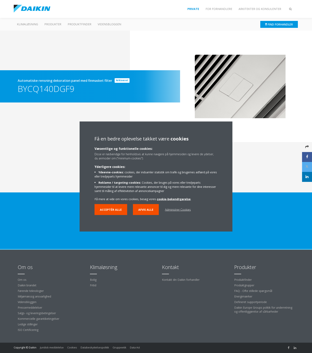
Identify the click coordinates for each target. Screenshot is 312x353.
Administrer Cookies (178, 210)
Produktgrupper (244, 285)
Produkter (52, 24)
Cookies (72, 347)
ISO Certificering (28, 330)
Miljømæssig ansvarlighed (34, 296)
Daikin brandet (27, 285)
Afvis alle (145, 210)
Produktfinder (79, 24)
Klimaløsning (27, 24)
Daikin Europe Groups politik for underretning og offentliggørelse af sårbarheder (263, 309)
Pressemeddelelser (30, 307)
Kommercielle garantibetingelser (38, 319)
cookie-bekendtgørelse (174, 199)
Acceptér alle (111, 210)
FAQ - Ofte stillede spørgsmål (253, 291)
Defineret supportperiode (250, 302)
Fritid (93, 285)
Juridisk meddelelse (52, 347)
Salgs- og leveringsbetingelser (37, 313)
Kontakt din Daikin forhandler (181, 280)
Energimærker (243, 296)
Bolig (93, 280)
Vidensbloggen (109, 24)
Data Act (135, 347)
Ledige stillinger (28, 324)
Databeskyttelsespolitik (95, 347)
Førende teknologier (31, 291)
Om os (22, 280)
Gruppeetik (119, 347)
